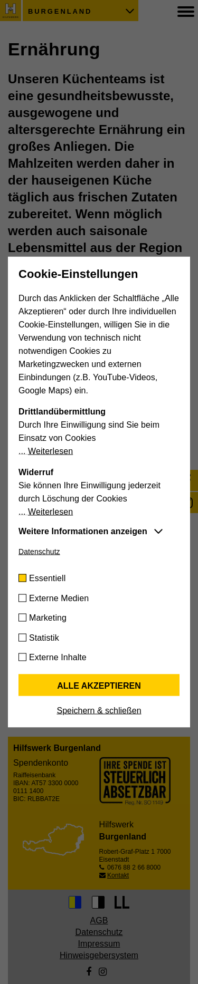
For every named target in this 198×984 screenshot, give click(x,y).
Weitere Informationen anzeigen (82, 531)
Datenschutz (39, 551)
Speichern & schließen (98, 710)
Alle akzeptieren (99, 685)
